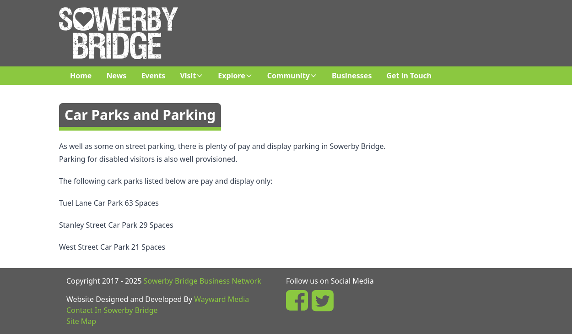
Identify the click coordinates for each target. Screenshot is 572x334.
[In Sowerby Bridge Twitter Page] (323, 300)
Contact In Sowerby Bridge (112, 310)
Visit (191, 76)
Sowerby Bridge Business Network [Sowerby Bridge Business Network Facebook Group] (202, 281)
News (116, 76)
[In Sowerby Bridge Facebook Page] (297, 300)
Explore (235, 76)
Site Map (81, 321)
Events (153, 76)
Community (292, 76)
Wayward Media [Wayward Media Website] (221, 299)
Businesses (352, 76)
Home (81, 76)
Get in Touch (409, 76)
